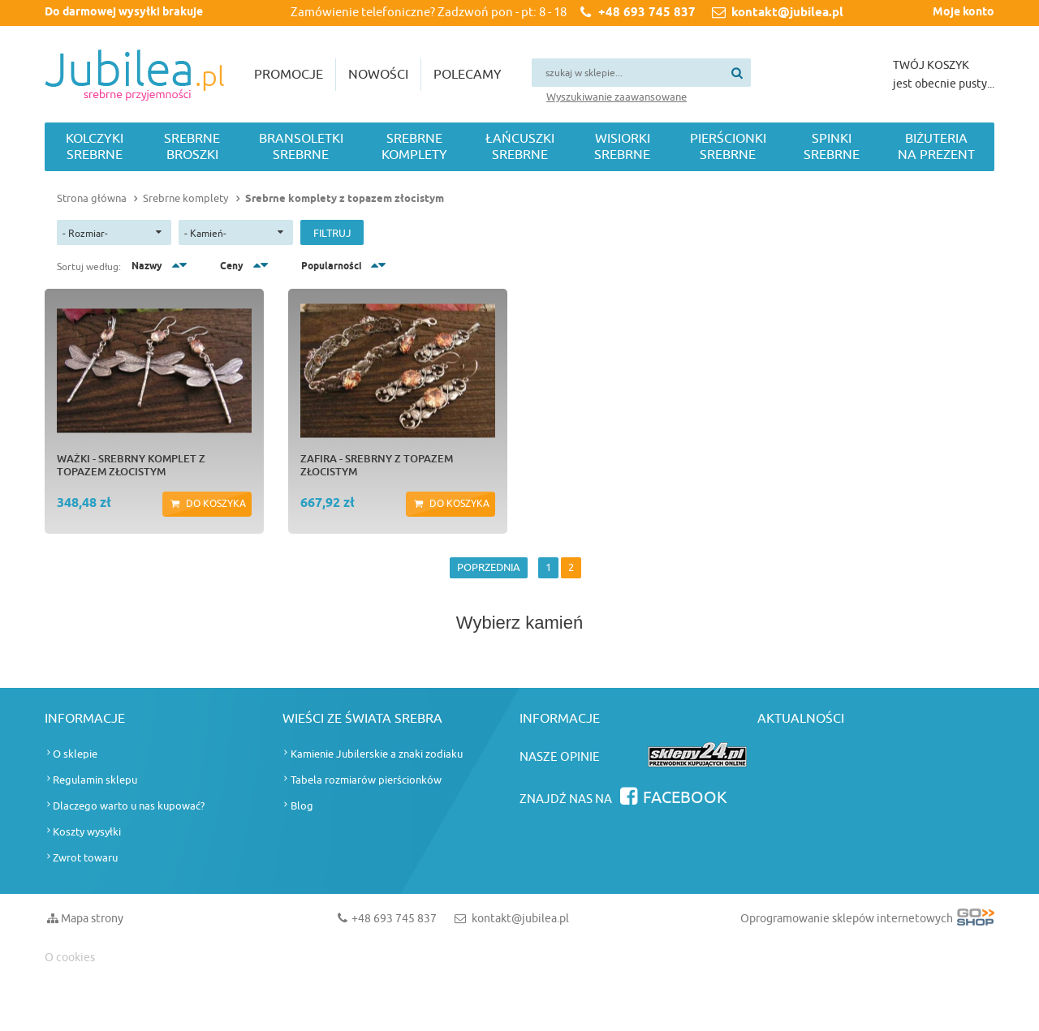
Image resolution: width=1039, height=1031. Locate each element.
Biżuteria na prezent (936, 147)
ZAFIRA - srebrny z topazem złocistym (376, 465)
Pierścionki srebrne (728, 147)
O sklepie (75, 754)
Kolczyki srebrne (94, 147)
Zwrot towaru (85, 858)
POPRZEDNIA (488, 567)
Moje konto (963, 12)
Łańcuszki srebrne (519, 147)
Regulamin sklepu (95, 780)
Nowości (378, 75)
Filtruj (332, 233)
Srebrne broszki (192, 147)
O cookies (70, 957)
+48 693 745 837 (647, 13)
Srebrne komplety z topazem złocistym (344, 198)
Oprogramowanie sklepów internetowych (867, 922)
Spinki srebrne (832, 147)
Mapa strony (92, 919)
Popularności (331, 266)
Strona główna (92, 198)
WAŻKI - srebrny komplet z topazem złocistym (131, 465)
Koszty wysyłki (87, 832)
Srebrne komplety (414, 147)
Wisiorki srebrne (622, 147)
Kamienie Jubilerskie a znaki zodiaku (377, 754)
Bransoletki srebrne (301, 147)
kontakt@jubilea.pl (787, 13)
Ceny (232, 266)
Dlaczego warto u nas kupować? (129, 806)
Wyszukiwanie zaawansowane (616, 97)
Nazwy (146, 266)
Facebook (685, 798)
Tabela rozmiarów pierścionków (366, 780)
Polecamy (467, 75)
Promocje (288, 75)
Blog (302, 806)
